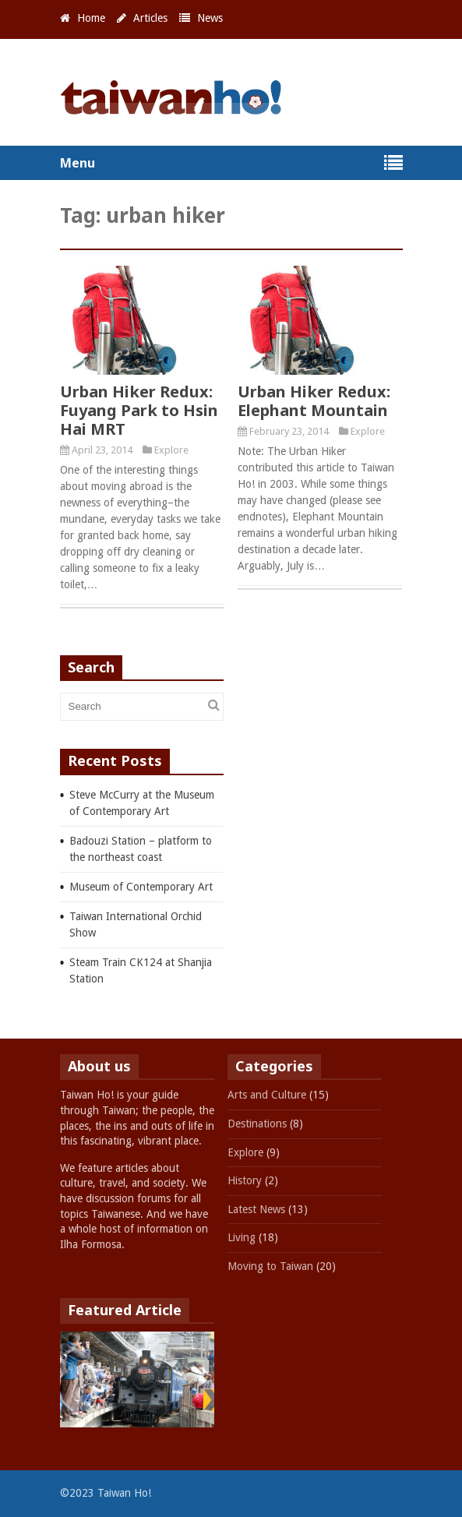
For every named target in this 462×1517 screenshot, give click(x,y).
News (210, 18)
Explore (171, 450)
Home (91, 18)
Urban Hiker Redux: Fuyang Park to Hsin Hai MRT (139, 410)
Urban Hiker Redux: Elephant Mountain (314, 401)
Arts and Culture (266, 1094)
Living (241, 1237)
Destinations (257, 1123)
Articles (150, 18)
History (244, 1180)
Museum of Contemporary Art (141, 886)
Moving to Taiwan (270, 1266)
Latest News (256, 1209)
